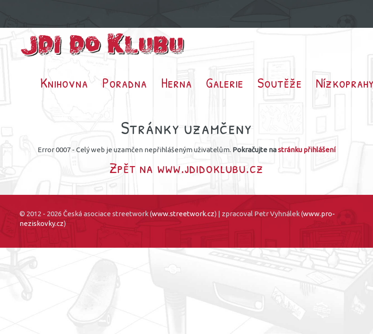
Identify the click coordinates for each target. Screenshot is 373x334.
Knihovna (64, 82)
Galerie (225, 82)
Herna (176, 82)
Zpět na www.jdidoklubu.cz (186, 168)
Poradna (124, 82)
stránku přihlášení (306, 150)
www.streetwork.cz (183, 214)
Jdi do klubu (102, 44)
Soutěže (279, 82)
